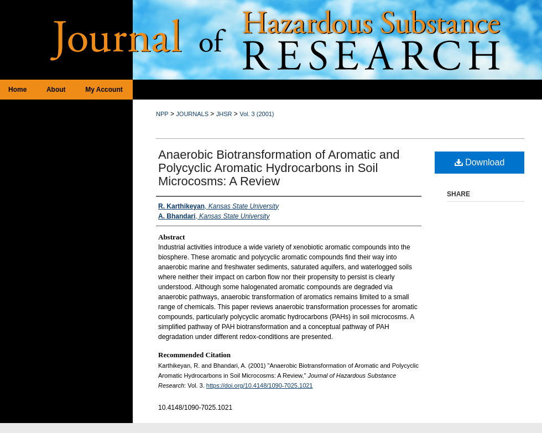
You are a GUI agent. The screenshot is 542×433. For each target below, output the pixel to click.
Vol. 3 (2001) (256, 114)
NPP (162, 114)
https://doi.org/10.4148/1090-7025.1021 (259, 385)
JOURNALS (192, 114)
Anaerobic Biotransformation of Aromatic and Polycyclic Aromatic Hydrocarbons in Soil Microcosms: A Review (279, 168)
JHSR (224, 114)
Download (480, 162)
